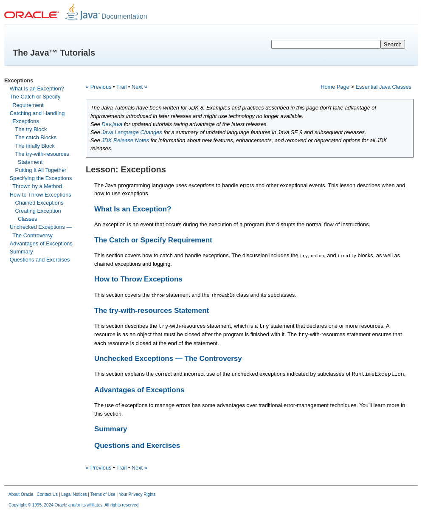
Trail (121, 87)
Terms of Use (102, 494)
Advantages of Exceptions (41, 243)
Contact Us (47, 494)
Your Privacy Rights (137, 494)
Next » (139, 87)
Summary (21, 251)
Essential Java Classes (383, 87)
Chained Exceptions (39, 203)
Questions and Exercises (40, 259)
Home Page (335, 87)
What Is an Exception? (37, 88)
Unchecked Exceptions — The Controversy (168, 358)
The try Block (31, 129)
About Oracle (20, 494)
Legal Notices (74, 494)
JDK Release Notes (125, 140)
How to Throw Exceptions (40, 194)
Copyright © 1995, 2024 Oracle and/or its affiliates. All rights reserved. (74, 504)
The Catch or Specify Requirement (153, 240)
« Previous (98, 87)
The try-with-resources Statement (151, 310)
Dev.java (111, 124)
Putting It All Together (41, 170)
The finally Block (35, 146)
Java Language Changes (131, 132)
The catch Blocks (35, 137)
